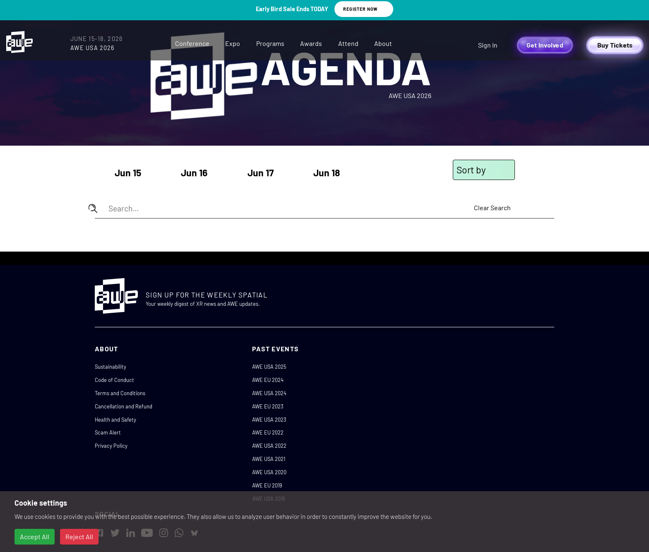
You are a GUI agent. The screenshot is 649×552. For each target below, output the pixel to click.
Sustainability (110, 366)
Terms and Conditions (120, 393)
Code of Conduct (114, 380)
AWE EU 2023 (268, 406)
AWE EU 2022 (268, 432)
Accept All (34, 536)
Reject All (79, 536)
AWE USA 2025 (269, 366)
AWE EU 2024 (268, 380)
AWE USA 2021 (268, 459)
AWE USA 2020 (269, 472)
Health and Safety (115, 419)
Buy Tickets (615, 45)
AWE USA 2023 (269, 419)
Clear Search (492, 207)
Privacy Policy (111, 445)
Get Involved (544, 45)
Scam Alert (108, 432)
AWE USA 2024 (269, 393)
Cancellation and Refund (123, 406)
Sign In (488, 45)
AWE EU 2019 (267, 485)
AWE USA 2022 (269, 445)
